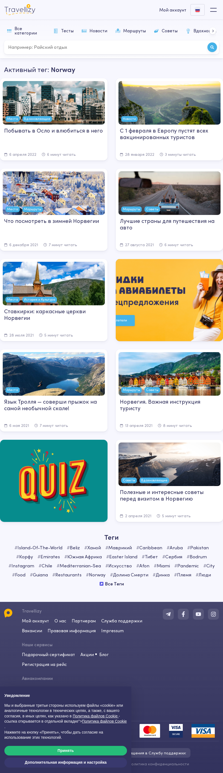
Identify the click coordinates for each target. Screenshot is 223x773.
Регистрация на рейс (44, 664)
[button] (212, 30)
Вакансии (32, 630)
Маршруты (130, 30)
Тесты (63, 30)
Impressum (112, 630)
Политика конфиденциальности (159, 763)
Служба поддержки (121, 621)
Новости (94, 30)
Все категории (22, 31)
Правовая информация (72, 630)
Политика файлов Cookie (104, 721)
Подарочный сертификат (48, 654)
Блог (104, 654)
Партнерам (84, 621)
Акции (87, 654)
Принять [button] (65, 750)
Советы (166, 30)
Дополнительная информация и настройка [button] (66, 762)
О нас (60, 621)
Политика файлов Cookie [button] (96, 716)
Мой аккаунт (35, 621)
